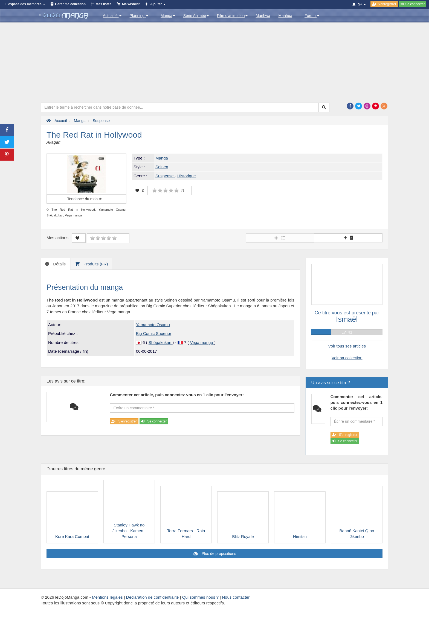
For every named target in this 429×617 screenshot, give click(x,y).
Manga (168, 15)
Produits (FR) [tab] (95, 264)
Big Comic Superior (153, 333)
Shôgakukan (161, 342)
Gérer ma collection (70, 4)
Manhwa (263, 15)
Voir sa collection (347, 357)
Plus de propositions (218, 553)
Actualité (112, 15)
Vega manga (202, 342)
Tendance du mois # (86, 199)
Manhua (285, 15)
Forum (312, 15)
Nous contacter (236, 597)
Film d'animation (232, 15)
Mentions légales (107, 597)
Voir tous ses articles (347, 346)
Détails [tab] (59, 264)
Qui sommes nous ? (200, 597)
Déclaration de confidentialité (152, 597)
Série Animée (196, 15)
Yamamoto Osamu (153, 324)
